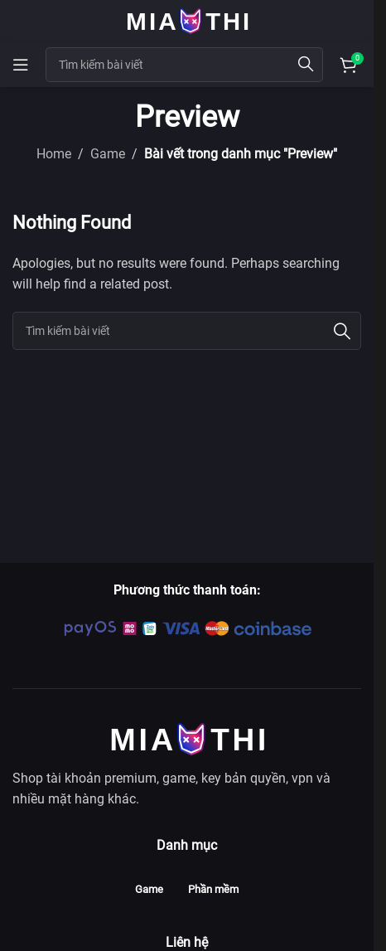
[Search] (186, 331)
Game (107, 154)
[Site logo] (187, 19)
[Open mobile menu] (20, 64)
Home (53, 154)
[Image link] (187, 737)
